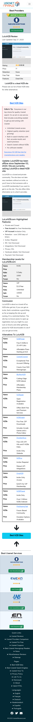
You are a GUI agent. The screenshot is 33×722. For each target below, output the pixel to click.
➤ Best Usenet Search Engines (16, 668)
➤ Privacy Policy (16, 674)
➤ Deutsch (16, 699)
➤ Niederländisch (16, 702)
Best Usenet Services (11, 553)
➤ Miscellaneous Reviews (16, 654)
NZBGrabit (21, 417)
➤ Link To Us (16, 677)
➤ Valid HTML (16, 686)
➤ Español (17, 705)
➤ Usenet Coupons (16, 645)
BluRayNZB (21, 374)
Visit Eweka (16, 589)
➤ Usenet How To (16, 671)
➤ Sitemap (16, 657)
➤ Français (17, 696)
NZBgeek (20, 395)
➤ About (16, 683)
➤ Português (16, 708)
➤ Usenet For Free (16, 642)
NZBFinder (21, 339)
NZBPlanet (21, 491)
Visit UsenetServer (16, 608)
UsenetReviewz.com (19, 718)
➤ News (16, 651)
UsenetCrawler (22, 357)
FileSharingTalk (22, 506)
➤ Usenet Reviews (16, 636)
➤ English (16, 693)
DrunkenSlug (21, 438)
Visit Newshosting (16, 30)
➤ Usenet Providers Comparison (17, 639)
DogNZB (20, 473)
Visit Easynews (17, 627)
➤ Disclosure (16, 680)
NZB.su (19, 458)
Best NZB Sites (16, 103)
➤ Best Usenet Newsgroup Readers (16, 648)
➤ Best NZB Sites (16, 665)
